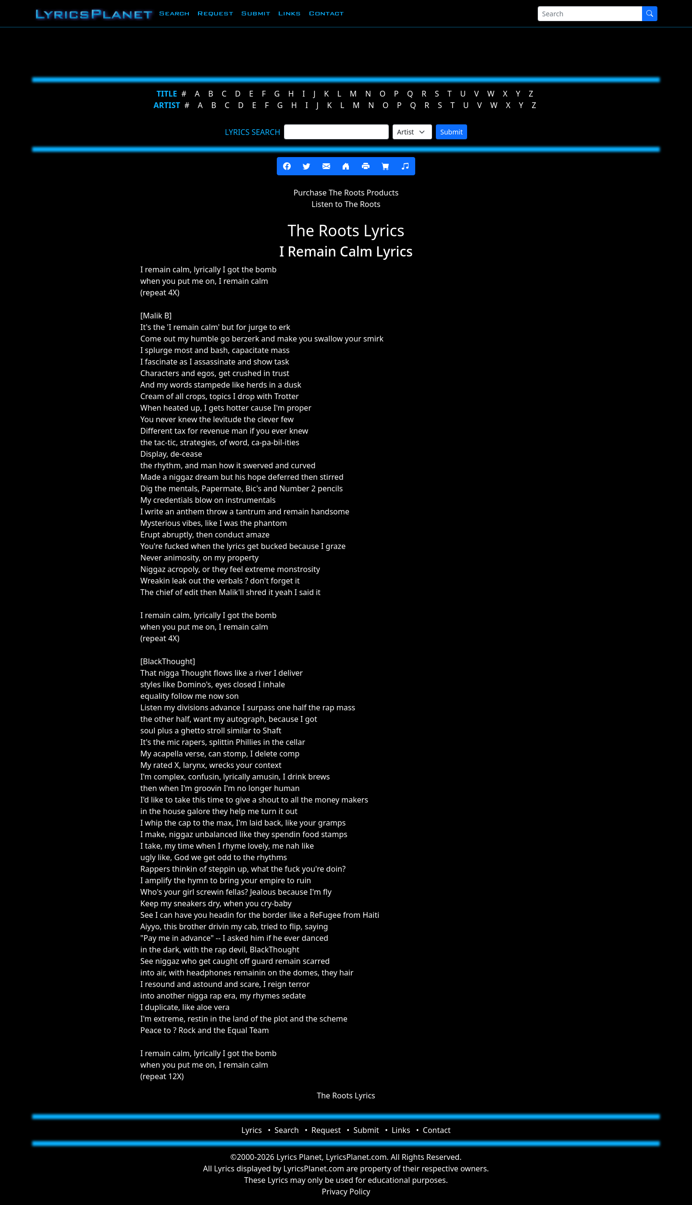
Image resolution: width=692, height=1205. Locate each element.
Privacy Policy (346, 1191)
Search (174, 13)
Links (289, 13)
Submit (255, 13)
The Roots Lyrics (346, 1095)
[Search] (590, 13)
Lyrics (251, 1130)
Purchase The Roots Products (346, 192)
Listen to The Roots (345, 204)
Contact (326, 13)
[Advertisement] (299, 50)
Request (215, 13)
